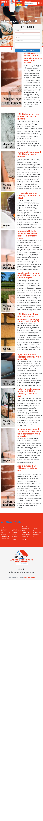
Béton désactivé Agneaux (4, 529)
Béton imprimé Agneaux (5, 533)
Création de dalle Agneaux (26, 533)
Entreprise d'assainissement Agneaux (16, 530)
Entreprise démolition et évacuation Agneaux (15, 537)
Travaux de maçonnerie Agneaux (25, 538)
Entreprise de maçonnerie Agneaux (26, 528)
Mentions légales (29, 577)
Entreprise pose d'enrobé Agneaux (37, 528)
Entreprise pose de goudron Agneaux (37, 534)
